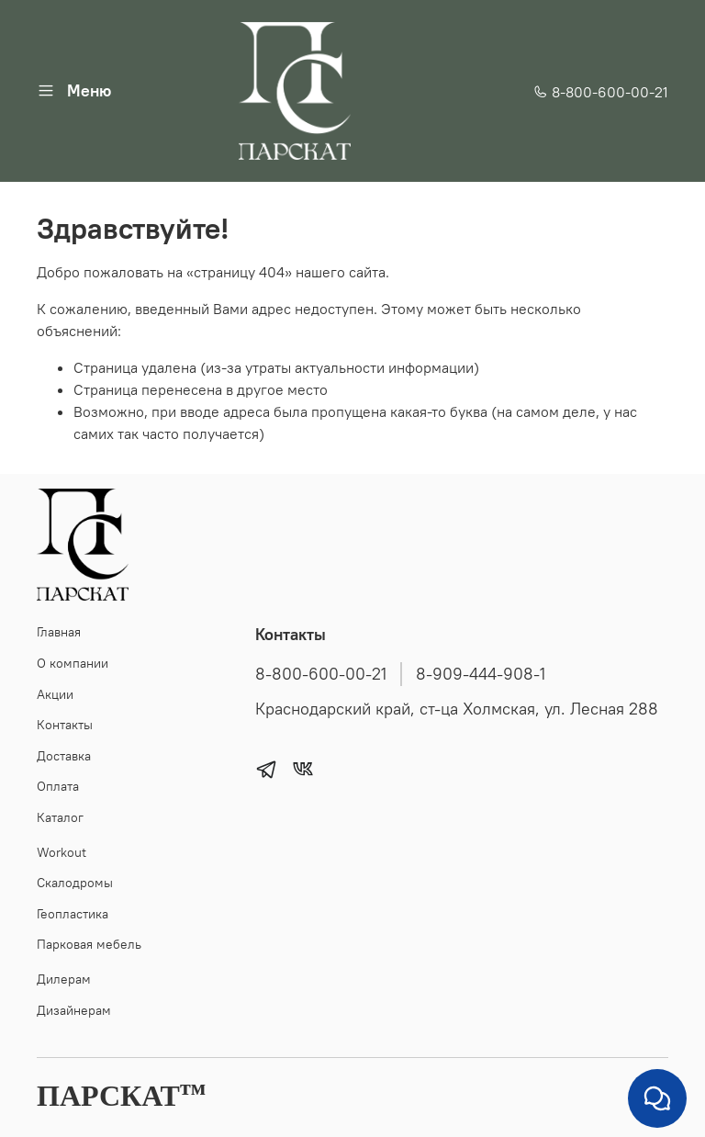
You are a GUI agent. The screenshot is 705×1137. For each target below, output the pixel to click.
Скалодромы (75, 882)
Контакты (65, 724)
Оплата (58, 786)
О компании (72, 663)
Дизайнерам (74, 1010)
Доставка (64, 756)
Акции (55, 694)
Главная (59, 632)
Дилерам (64, 979)
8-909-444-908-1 (480, 674)
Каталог (60, 817)
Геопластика (72, 914)
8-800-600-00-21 (600, 92)
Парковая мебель (89, 944)
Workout (61, 852)
